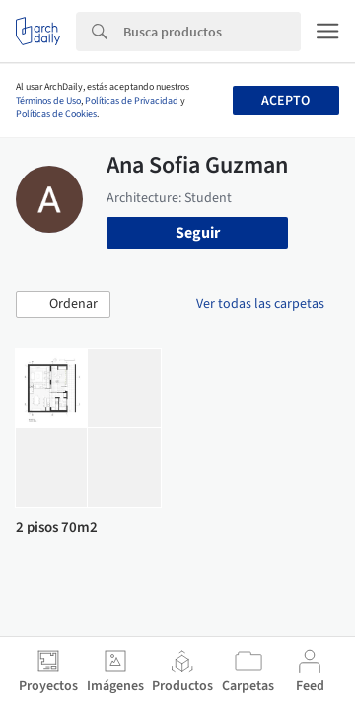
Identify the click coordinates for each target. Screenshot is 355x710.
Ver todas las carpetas (260, 304)
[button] (63, 305)
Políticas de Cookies (56, 114)
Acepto (285, 100)
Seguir (198, 233)
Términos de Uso (48, 100)
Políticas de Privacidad (131, 100)
